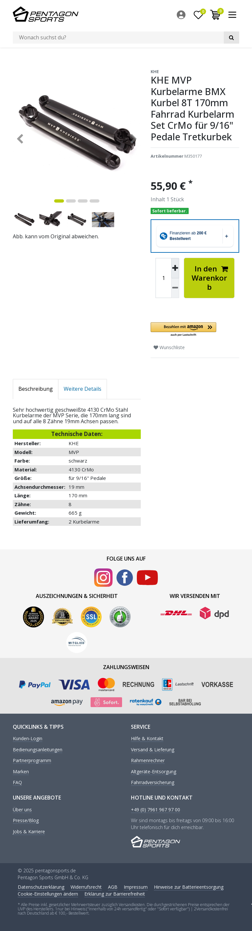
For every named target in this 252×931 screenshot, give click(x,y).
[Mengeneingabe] (163, 278)
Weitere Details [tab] (82, 388)
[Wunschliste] (198, 15)
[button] (195, 329)
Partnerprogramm (32, 760)
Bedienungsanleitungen (37, 749)
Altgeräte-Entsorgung (153, 771)
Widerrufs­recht (86, 886)
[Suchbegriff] (118, 37)
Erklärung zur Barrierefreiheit (114, 893)
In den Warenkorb (210, 278)
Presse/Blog (26, 820)
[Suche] (231, 37)
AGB (112, 886)
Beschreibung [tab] (35, 388)
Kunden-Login (27, 739)
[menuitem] (182, 15)
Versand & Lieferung (152, 749)
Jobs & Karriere (29, 831)
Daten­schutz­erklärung (41, 886)
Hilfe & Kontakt (147, 739)
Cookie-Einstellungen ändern (48, 893)
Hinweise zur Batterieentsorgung (188, 886)
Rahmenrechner (148, 760)
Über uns (22, 810)
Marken (21, 771)
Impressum (136, 886)
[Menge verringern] (175, 288)
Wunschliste (169, 347)
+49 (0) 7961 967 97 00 (155, 810)
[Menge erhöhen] (175, 268)
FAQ (17, 782)
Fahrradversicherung (152, 782)
